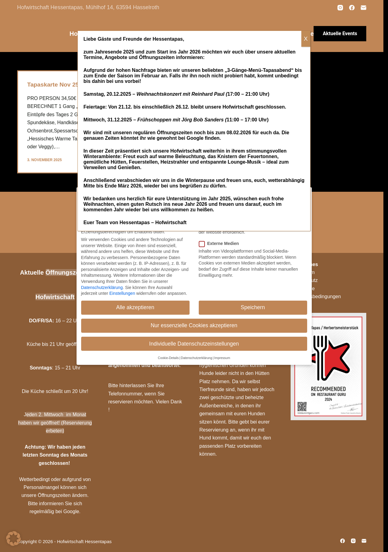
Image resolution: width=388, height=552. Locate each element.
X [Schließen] (306, 38)
